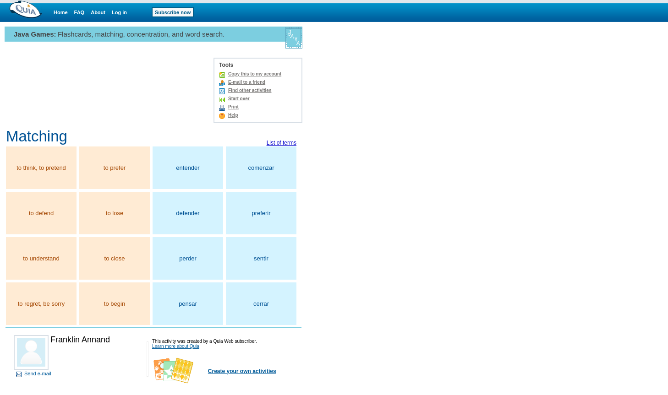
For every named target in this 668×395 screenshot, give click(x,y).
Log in (119, 12)
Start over (239, 98)
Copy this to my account (254, 73)
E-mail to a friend (246, 82)
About (98, 12)
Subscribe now (173, 12)
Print (233, 106)
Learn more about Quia (175, 346)
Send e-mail (37, 373)
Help (233, 115)
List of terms (281, 143)
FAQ (79, 12)
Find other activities (249, 90)
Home (61, 12)
